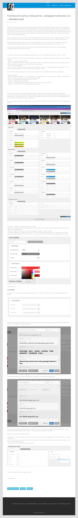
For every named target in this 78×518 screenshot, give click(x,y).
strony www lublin (13, 488)
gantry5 (30, 488)
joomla (23, 488)
